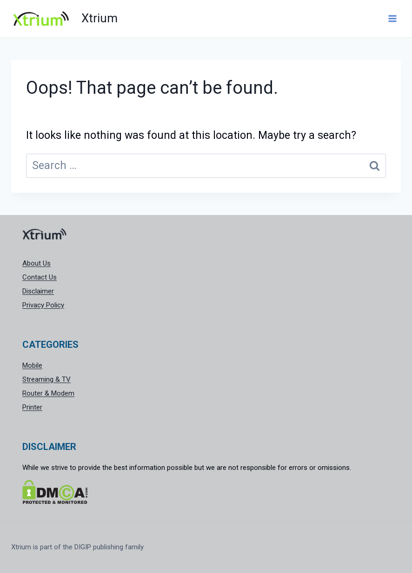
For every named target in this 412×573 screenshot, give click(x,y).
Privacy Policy (43, 305)
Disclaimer (38, 291)
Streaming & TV (46, 379)
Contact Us (39, 277)
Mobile (32, 365)
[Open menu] (392, 18)
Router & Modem (48, 393)
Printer (32, 407)
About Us (36, 263)
